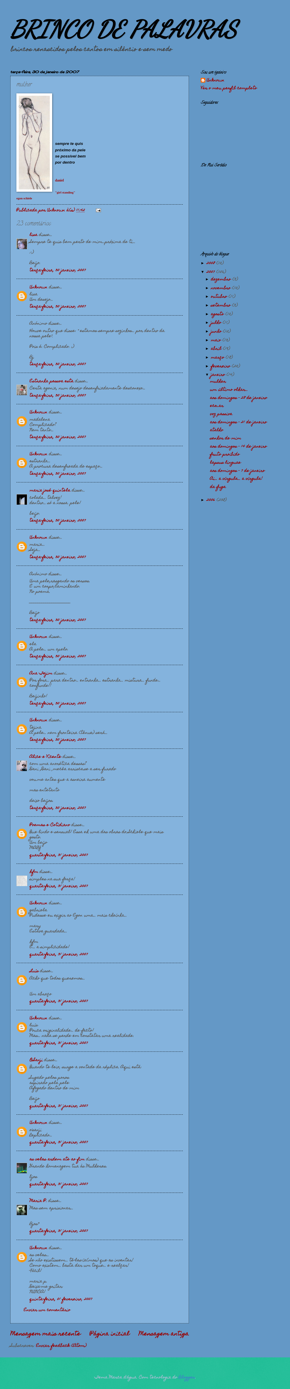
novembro (221, 288)
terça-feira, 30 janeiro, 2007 (58, 270)
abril (217, 349)
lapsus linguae (225, 463)
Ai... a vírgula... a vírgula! (236, 479)
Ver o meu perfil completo (229, 88)
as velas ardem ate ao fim (57, 1159)
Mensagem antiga (164, 1334)
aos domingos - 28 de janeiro (238, 398)
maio (216, 340)
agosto (218, 314)
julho (217, 323)
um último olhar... (229, 390)
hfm (34, 872)
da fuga (218, 487)
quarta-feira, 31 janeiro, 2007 (59, 855)
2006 (211, 500)
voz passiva (221, 414)
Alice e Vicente (45, 757)
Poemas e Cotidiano (50, 825)
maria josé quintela (50, 491)
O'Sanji (36, 1060)
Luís (34, 971)
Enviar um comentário (47, 1310)
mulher (218, 382)
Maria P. (38, 1201)
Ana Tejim (41, 673)
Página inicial (109, 1334)
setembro (221, 306)
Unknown (38, 287)
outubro (219, 297)
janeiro (218, 375)
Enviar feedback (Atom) (61, 1346)
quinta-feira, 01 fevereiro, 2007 (61, 1299)
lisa (33, 235)
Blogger (187, 1377)
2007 (211, 272)
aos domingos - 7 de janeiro (237, 471)
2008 (211, 263)
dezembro (221, 279)
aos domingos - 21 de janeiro (238, 422)
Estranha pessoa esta (52, 381)
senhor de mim (225, 438)
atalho (216, 430)
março (218, 358)
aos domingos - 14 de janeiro (238, 447)
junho (217, 332)
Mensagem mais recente (45, 1334)
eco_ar (217, 406)
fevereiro (221, 366)
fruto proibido (225, 455)
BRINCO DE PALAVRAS (123, 29)
